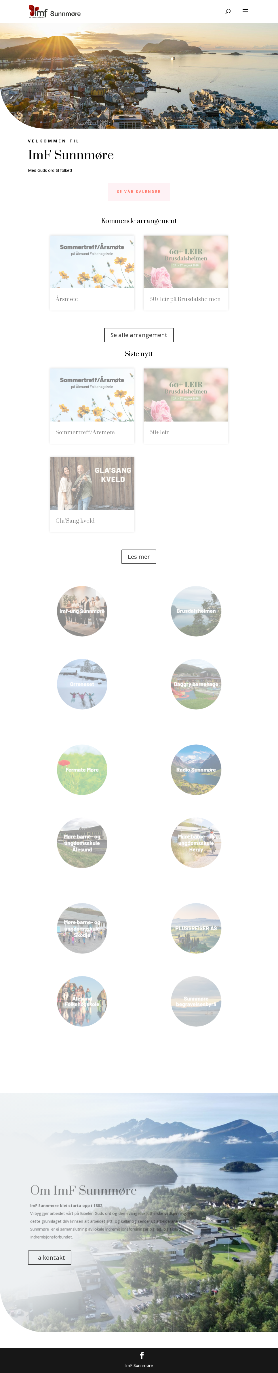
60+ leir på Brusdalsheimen (185, 299)
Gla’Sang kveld (75, 521)
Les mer (139, 557)
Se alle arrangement (139, 335)
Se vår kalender (139, 191)
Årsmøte (67, 299)
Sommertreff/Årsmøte (85, 432)
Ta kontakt (49, 1257)
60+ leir (159, 432)
